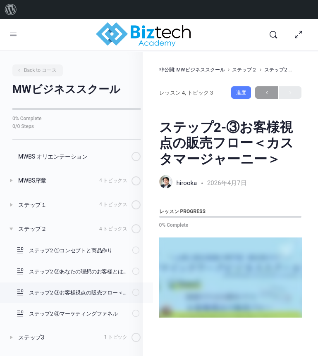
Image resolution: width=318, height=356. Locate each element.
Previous (266, 92)
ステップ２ (244, 70)
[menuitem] (11, 9)
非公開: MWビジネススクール (192, 70)
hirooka (187, 183)
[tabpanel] (230, 277)
